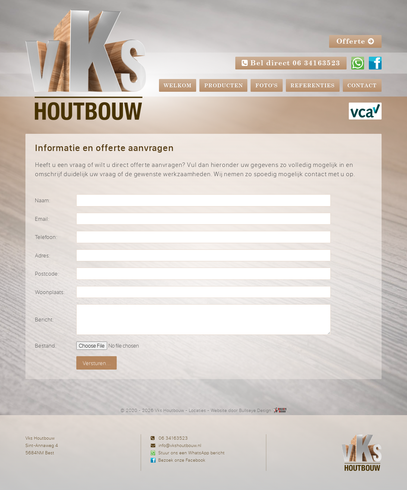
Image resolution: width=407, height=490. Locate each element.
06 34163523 (173, 438)
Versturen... (97, 363)
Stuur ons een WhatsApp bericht (191, 453)
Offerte (355, 41)
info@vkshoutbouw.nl (180, 445)
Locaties (197, 410)
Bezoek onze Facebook (181, 460)
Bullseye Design (255, 410)
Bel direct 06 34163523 (291, 63)
